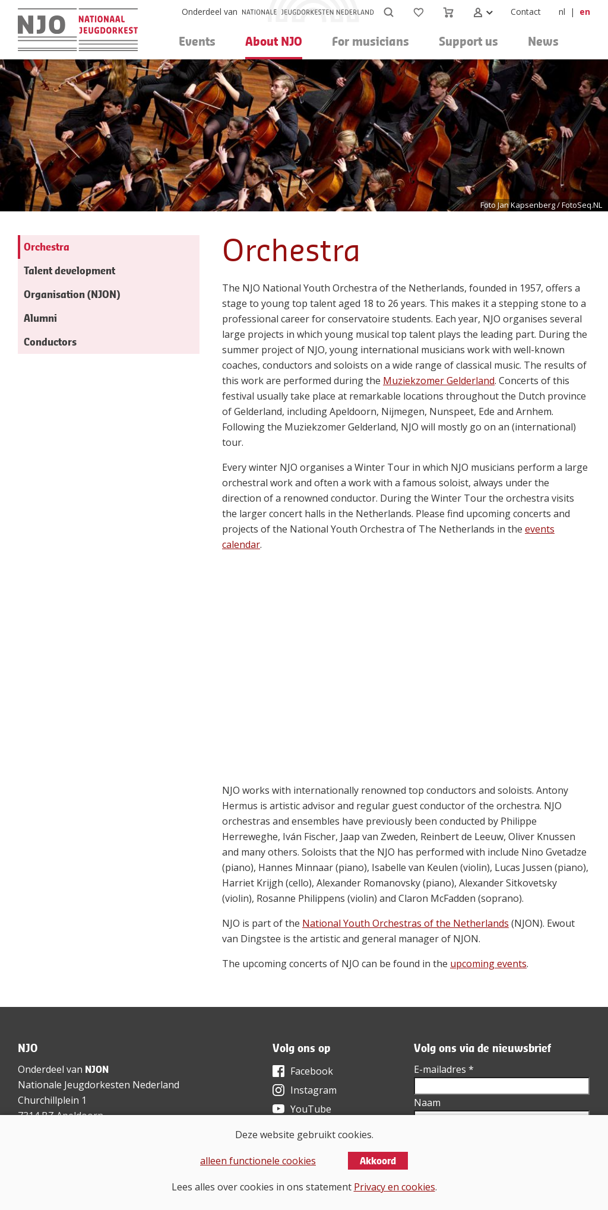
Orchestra (46, 247)
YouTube (310, 1109)
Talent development (69, 270)
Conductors (50, 342)
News (543, 41)
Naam (427, 1102)
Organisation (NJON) (72, 294)
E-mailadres (444, 1069)
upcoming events (488, 963)
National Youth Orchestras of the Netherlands (405, 923)
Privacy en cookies (394, 1186)
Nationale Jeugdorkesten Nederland (98, 1084)
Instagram (313, 1090)
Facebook (311, 1071)
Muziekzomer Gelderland (439, 380)
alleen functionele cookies (258, 1160)
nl (562, 11)
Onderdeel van (210, 11)
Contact (526, 11)
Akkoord (378, 1160)
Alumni (40, 318)
